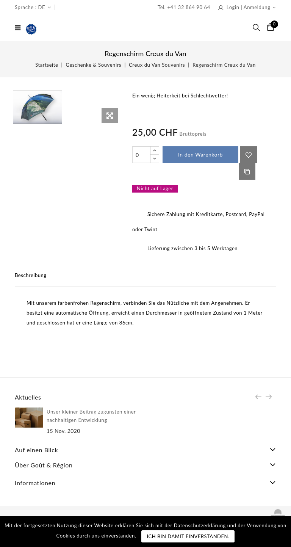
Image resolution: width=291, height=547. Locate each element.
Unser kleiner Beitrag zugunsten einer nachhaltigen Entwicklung (91, 416)
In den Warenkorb (200, 154)
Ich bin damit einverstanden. (188, 536)
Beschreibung (31, 275)
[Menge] (141, 154)
